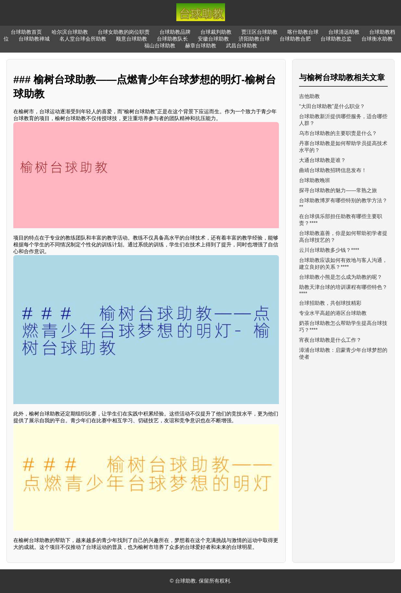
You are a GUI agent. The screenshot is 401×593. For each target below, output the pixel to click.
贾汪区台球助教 (259, 32)
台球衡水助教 (377, 39)
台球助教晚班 (314, 180)
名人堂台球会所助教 (82, 39)
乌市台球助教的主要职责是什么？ (338, 133)
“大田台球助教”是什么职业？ (332, 106)
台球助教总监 (336, 39)
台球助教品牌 (175, 32)
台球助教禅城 (34, 39)
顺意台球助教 (131, 39)
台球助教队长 (172, 39)
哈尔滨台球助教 (70, 32)
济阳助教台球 (254, 39)
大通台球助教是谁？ (322, 160)
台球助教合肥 (295, 39)
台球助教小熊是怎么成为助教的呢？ (340, 277)
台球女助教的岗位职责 (124, 32)
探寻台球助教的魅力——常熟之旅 (338, 190)
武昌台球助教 (241, 45)
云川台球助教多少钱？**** (329, 250)
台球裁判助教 (216, 32)
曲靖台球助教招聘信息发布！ (333, 170)
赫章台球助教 (200, 45)
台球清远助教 (343, 32)
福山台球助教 (159, 45)
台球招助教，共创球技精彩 (330, 303)
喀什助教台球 (303, 32)
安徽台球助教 (213, 39)
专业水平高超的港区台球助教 (333, 313)
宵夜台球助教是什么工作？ (330, 340)
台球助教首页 (26, 32)
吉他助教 (309, 96)
